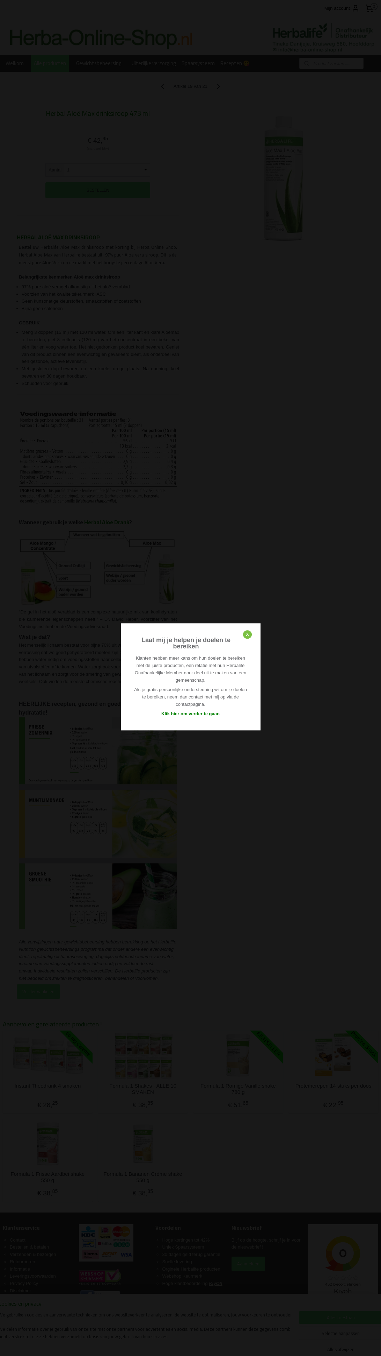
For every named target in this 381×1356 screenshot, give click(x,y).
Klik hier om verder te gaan (190, 713)
